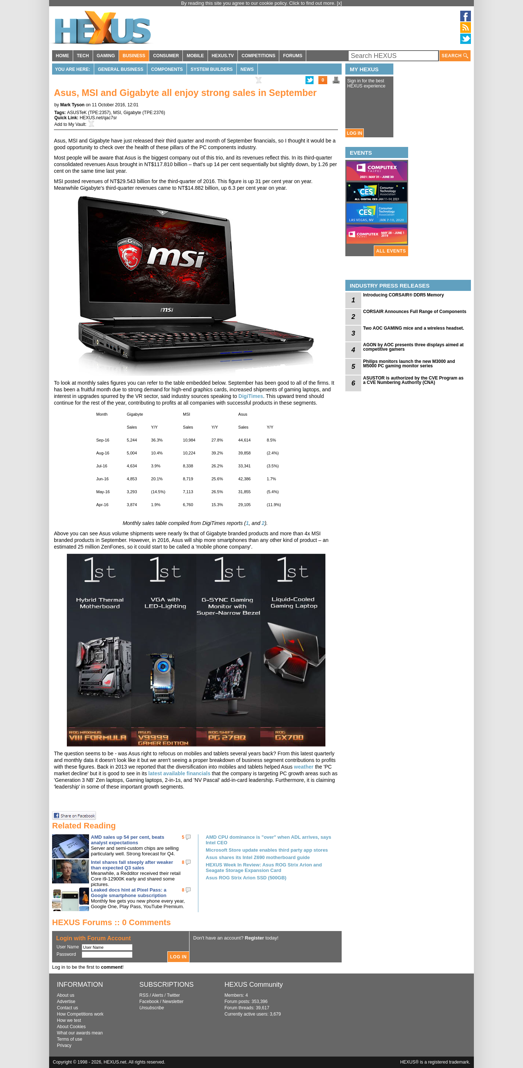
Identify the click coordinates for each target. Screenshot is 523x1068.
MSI (117, 112)
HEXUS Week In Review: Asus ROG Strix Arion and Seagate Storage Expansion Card (264, 867)
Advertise (66, 1001)
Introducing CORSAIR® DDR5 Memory (403, 295)
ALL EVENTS (391, 251)
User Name (68, 946)
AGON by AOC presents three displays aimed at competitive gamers (413, 347)
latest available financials (179, 773)
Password (66, 954)
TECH (83, 55)
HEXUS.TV (223, 55)
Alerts (157, 995)
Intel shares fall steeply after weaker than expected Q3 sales (132, 864)
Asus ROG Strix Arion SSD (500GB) (246, 877)
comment (111, 967)
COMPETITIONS (258, 55)
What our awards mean (80, 1033)
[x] (339, 3)
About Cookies (71, 1026)
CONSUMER (166, 55)
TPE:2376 (154, 112)
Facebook (149, 1001)
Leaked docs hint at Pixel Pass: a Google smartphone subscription (128, 892)
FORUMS (292, 55)
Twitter (173, 995)
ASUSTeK (76, 112)
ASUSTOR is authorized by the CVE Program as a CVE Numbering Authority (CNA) (413, 380)
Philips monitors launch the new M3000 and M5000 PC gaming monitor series (409, 363)
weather (304, 767)
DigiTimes (251, 396)
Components (167, 69)
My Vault (76, 124)
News (247, 69)
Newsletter (173, 1001)
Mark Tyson (72, 104)
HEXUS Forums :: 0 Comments (111, 922)
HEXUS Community (254, 984)
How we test (69, 1020)
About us (65, 995)
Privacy (64, 1045)
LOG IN (354, 133)
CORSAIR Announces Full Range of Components (414, 311)
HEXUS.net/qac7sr (98, 117)
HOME (62, 55)
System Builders (212, 69)
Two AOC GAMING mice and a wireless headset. (413, 328)
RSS (143, 995)
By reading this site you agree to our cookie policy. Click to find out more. (259, 3)
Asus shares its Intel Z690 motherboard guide (258, 857)
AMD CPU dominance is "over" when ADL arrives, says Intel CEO (268, 839)
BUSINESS (134, 55)
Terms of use (69, 1039)
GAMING (106, 55)
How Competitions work (80, 1014)
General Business (120, 69)
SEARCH (455, 56)
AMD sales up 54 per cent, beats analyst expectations (127, 839)
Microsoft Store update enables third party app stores (267, 850)
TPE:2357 (99, 112)
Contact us (67, 1007)
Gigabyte (132, 112)
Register (254, 938)
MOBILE (195, 55)
